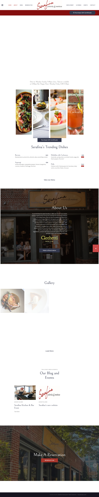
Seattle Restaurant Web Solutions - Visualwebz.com (72, 494)
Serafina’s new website (48, 405)
